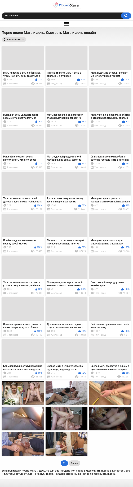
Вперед (74, 463)
